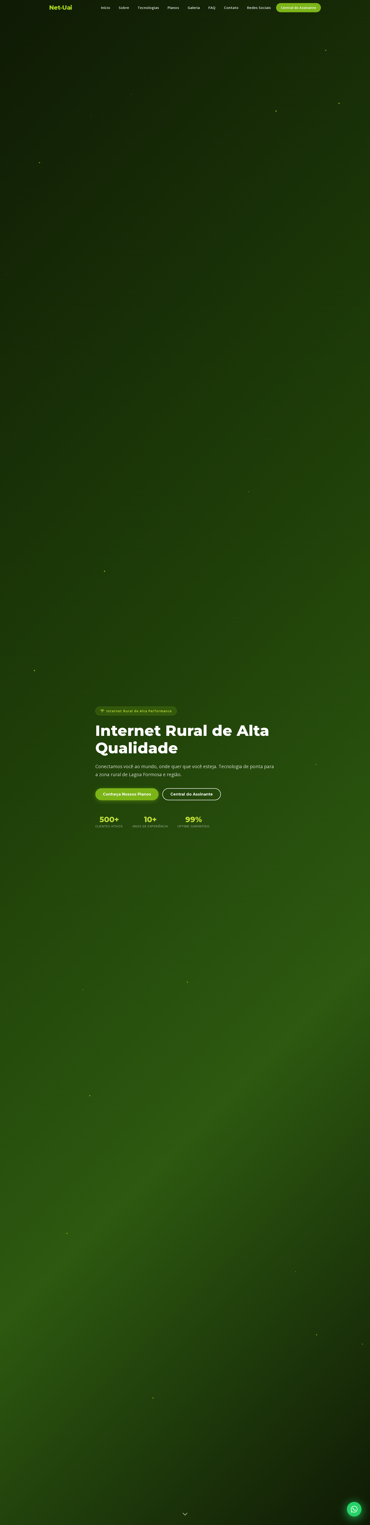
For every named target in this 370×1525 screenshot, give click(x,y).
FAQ (211, 7)
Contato (231, 7)
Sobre (124, 7)
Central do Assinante (298, 7)
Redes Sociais (259, 7)
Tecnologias (148, 7)
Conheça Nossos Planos (127, 798)
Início (105, 7)
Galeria (194, 7)
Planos (173, 7)
